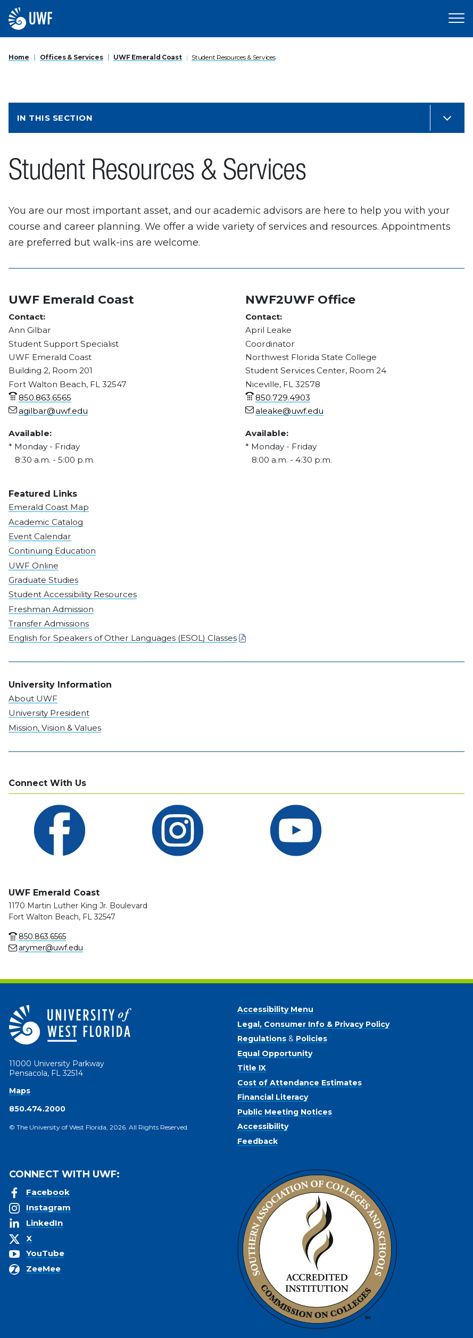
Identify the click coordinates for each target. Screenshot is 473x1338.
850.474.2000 (37, 1109)
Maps (19, 1091)
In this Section (55, 118)
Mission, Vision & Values (55, 728)
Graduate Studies (43, 580)
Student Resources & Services (233, 57)
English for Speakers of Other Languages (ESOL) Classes (123, 638)
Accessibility (262, 1126)
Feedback (257, 1141)
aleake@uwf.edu (289, 411)
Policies (311, 1038)
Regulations (261, 1038)
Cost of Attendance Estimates (299, 1083)
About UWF (33, 698)
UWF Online (34, 566)
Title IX (251, 1068)
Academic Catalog (46, 522)
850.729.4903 (282, 397)
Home (19, 57)
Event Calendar (40, 536)
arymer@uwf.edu (51, 947)
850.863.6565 (45, 397)
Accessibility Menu (275, 1009)
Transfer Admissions (49, 623)
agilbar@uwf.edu (53, 411)
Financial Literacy (272, 1097)
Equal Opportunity (274, 1053)
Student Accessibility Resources (73, 594)
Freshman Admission (51, 609)
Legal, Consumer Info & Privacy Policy (313, 1024)
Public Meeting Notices (284, 1112)
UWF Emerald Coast (147, 57)
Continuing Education (52, 551)
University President (49, 713)
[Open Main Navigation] (456, 18)
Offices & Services (71, 57)
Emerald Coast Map (49, 507)
